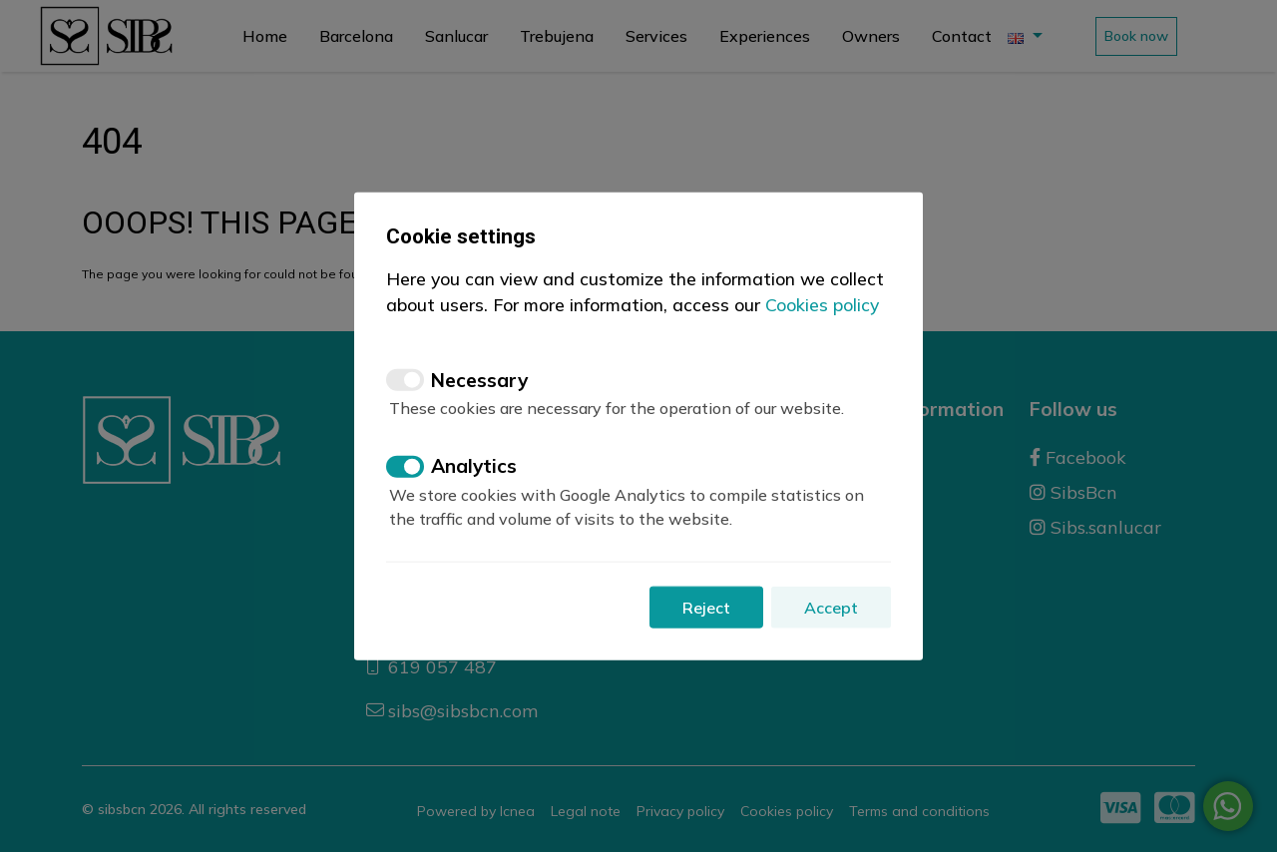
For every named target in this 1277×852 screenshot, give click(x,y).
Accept (831, 607)
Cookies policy (822, 304)
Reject (706, 607)
